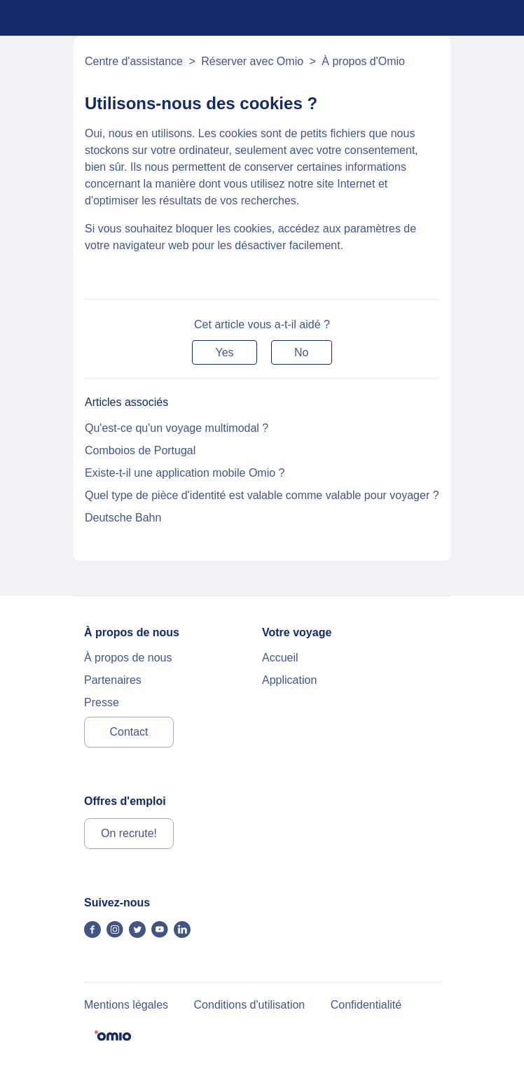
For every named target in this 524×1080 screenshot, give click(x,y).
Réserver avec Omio (252, 61)
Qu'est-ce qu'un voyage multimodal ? (176, 428)
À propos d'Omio (363, 61)
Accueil (280, 658)
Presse (101, 702)
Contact (128, 732)
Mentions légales (126, 1005)
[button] (224, 352)
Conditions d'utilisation (249, 1005)
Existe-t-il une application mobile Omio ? (184, 473)
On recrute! (129, 833)
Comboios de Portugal (140, 450)
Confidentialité (366, 1005)
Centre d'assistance (134, 61)
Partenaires (113, 680)
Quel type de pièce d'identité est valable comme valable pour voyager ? (262, 495)
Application (289, 680)
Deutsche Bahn (123, 518)
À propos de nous (128, 658)
